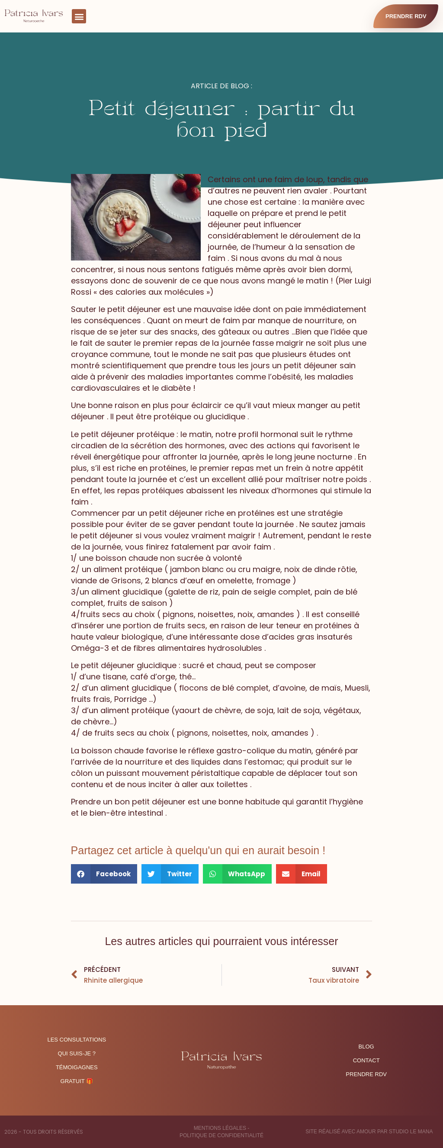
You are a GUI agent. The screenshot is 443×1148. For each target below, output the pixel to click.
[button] (79, 16)
